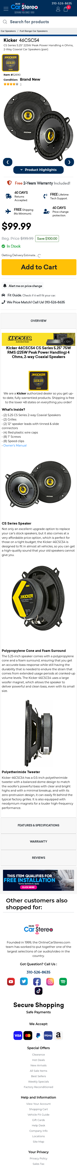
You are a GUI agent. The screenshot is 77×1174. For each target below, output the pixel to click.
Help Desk (38, 1125)
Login (57, 9)
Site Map (38, 1141)
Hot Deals (38, 1060)
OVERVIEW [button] (39, 321)
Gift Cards (38, 1120)
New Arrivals (38, 1065)
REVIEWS (38, 858)
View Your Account (38, 1103)
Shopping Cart (38, 1109)
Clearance (38, 1054)
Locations (38, 1136)
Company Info (38, 1130)
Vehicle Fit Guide (39, 1114)
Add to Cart (39, 267)
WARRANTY (38, 841)
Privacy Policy (38, 1158)
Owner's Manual (15, 445)
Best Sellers (38, 1076)
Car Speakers (8, 31)
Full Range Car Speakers (34, 31)
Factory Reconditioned (38, 1087)
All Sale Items (38, 1070)
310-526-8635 (62, 3)
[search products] (39, 21)
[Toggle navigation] (6, 9)
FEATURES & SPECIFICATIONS (38, 825)
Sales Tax (38, 1163)
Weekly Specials (38, 1081)
